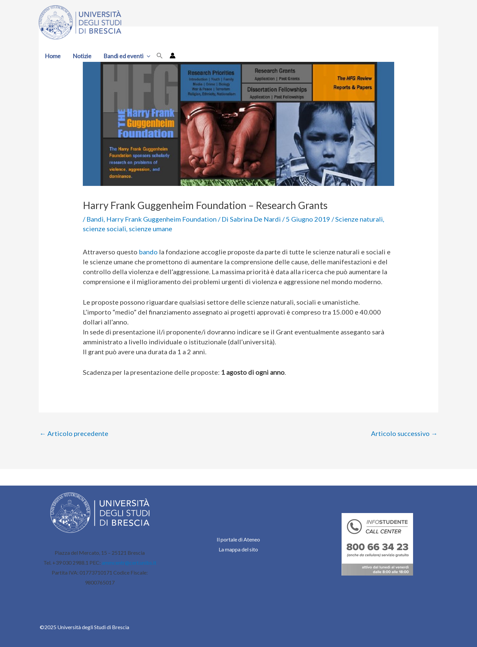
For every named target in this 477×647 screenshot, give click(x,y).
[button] (159, 56)
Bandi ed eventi (126, 56)
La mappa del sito (238, 549)
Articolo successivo (404, 433)
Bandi (95, 219)
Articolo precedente (73, 433)
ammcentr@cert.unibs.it (129, 562)
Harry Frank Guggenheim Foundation (161, 219)
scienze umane (150, 229)
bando (148, 252)
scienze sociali (104, 229)
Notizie (82, 56)
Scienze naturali (359, 219)
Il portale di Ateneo (238, 539)
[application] (146, 56)
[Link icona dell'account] (173, 56)
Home (53, 56)
